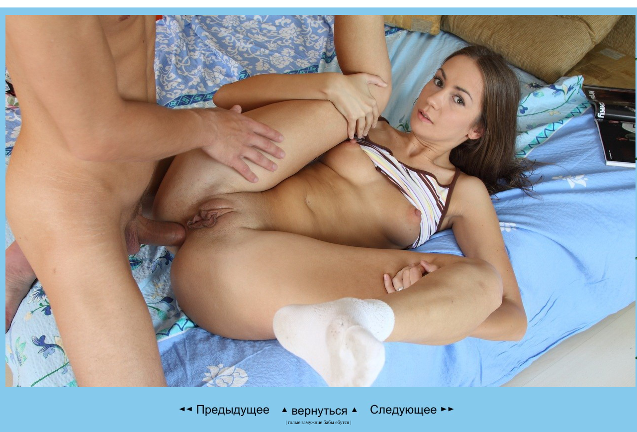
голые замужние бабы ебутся (318, 422)
